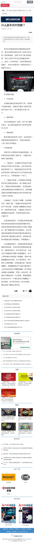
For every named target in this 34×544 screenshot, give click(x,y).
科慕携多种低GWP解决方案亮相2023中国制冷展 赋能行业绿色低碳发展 (17, 458)
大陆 (7, 10)
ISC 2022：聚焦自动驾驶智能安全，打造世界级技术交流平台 (17, 463)
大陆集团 (8, 482)
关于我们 (11, 529)
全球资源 (28, 529)
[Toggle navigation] (4, 2)
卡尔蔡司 (4, 13)
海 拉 (25, 482)
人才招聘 (22, 529)
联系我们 (17, 529)
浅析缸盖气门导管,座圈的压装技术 (13, 300)
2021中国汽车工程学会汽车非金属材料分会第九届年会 (17, 354)
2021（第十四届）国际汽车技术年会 (12, 351)
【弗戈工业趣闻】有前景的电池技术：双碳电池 (25, 419)
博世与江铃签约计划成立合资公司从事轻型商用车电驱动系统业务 (18, 449)
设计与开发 (8, 525)
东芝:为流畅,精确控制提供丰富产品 (13, 327)
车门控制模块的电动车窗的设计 (12, 314)
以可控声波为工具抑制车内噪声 (12, 307)
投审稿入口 (5, 5)
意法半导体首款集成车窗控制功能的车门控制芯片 (17, 320)
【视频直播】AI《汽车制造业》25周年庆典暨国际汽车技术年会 (25, 383)
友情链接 (8, 531)
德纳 (11, 10)
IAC (27, 10)
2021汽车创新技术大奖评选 (10, 357)
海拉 (24, 10)
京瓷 (30, 10)
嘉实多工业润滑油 (17, 10)
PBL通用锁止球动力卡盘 (10, 324)
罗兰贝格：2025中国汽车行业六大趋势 (13, 444)
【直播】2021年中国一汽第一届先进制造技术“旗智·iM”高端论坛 (8, 399)
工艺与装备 (25, 525)
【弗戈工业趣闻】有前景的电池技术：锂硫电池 (25, 433)
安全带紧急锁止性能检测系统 (11, 304)
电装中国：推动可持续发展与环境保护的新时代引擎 (16, 453)
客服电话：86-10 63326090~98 (20, 531)
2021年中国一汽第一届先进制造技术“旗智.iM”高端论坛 (17, 364)
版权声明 (5, 529)
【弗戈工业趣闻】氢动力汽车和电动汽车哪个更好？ (8, 419)
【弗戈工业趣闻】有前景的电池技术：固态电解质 (8, 433)
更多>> (3, 369)
